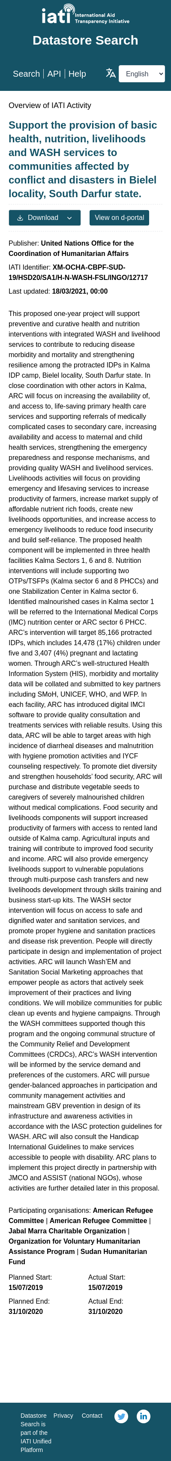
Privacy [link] (63, 1415)
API (54, 73)
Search (26, 73)
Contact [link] (92, 1415)
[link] (121, 1432)
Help (77, 73)
